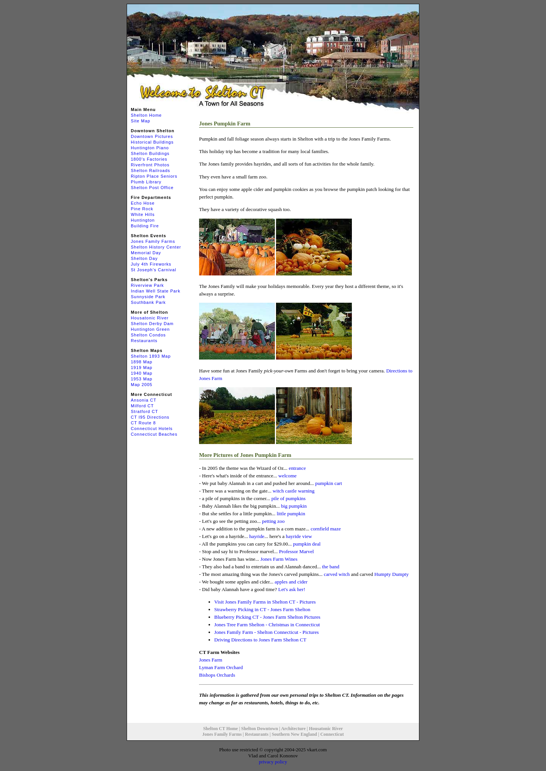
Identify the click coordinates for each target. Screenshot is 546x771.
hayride (256, 536)
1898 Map (141, 362)
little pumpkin (291, 513)
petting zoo (273, 521)
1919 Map (141, 367)
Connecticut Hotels (152, 428)
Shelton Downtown (259, 728)
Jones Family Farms (153, 241)
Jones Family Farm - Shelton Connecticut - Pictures (266, 632)
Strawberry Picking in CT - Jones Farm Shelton (262, 609)
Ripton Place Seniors (154, 176)
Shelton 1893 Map (151, 356)
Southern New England (294, 734)
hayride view (299, 536)
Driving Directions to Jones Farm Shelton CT (260, 640)
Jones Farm (210, 660)
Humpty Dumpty (391, 574)
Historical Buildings (152, 142)
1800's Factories (149, 159)
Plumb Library (146, 182)
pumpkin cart (328, 483)
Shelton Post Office (152, 187)
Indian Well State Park (155, 291)
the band (330, 566)
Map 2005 (141, 384)
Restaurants (144, 340)
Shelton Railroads (150, 170)
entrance (297, 468)
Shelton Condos (148, 335)
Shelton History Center (156, 247)
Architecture (293, 728)
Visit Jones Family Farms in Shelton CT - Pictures (265, 602)
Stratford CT (144, 411)
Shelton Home (146, 115)
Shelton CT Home (220, 728)
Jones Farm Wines (279, 559)
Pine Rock (142, 208)
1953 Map (141, 379)
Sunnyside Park (148, 296)
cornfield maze (326, 529)
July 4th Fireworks (151, 264)
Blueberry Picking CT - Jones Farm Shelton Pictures (267, 617)
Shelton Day (144, 258)
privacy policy (273, 762)
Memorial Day (146, 252)
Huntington (143, 220)
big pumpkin (294, 506)
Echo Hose (143, 203)
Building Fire (145, 226)
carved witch (337, 574)
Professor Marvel (296, 551)
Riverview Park (147, 285)
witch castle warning (293, 491)
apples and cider (291, 582)
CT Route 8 (143, 423)
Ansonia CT (143, 400)
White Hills (143, 214)
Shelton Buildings (150, 153)
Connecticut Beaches (154, 434)
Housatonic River (150, 318)
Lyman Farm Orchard (221, 667)
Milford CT (142, 405)
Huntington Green (150, 329)
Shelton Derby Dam (152, 323)
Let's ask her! (291, 589)
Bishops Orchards (217, 675)
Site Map (140, 121)
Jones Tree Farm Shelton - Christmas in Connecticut (267, 624)
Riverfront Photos (150, 165)
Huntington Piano (150, 147)
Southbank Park (148, 302)
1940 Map (141, 373)
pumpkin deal (307, 544)
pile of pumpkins (288, 498)
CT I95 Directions (150, 417)
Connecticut (332, 734)
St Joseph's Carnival (153, 269)
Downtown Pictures (152, 136)
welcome (287, 476)
